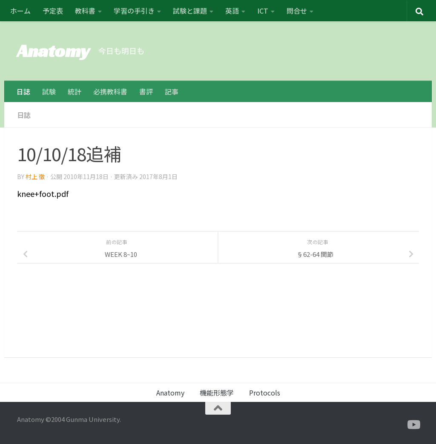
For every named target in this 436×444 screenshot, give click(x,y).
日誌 (23, 91)
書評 (146, 91)
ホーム (20, 11)
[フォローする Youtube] (413, 425)
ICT (262, 11)
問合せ (297, 11)
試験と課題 (190, 11)
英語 (232, 11)
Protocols (264, 392)
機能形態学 (217, 392)
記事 (171, 91)
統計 (74, 91)
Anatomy (53, 51)
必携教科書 (110, 91)
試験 (49, 91)
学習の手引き (134, 11)
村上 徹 (35, 176)
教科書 (85, 11)
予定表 (53, 11)
